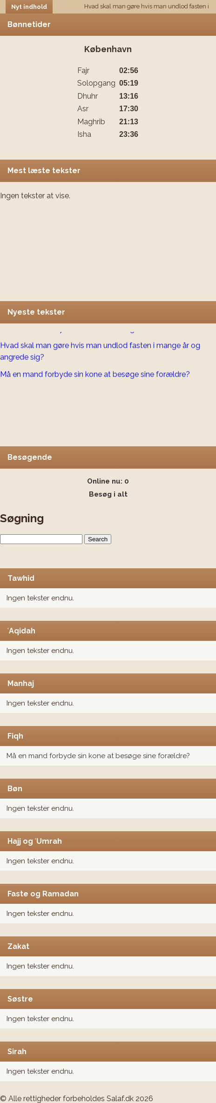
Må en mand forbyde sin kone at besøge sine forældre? (98, 756)
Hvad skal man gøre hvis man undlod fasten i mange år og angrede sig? (100, 352)
